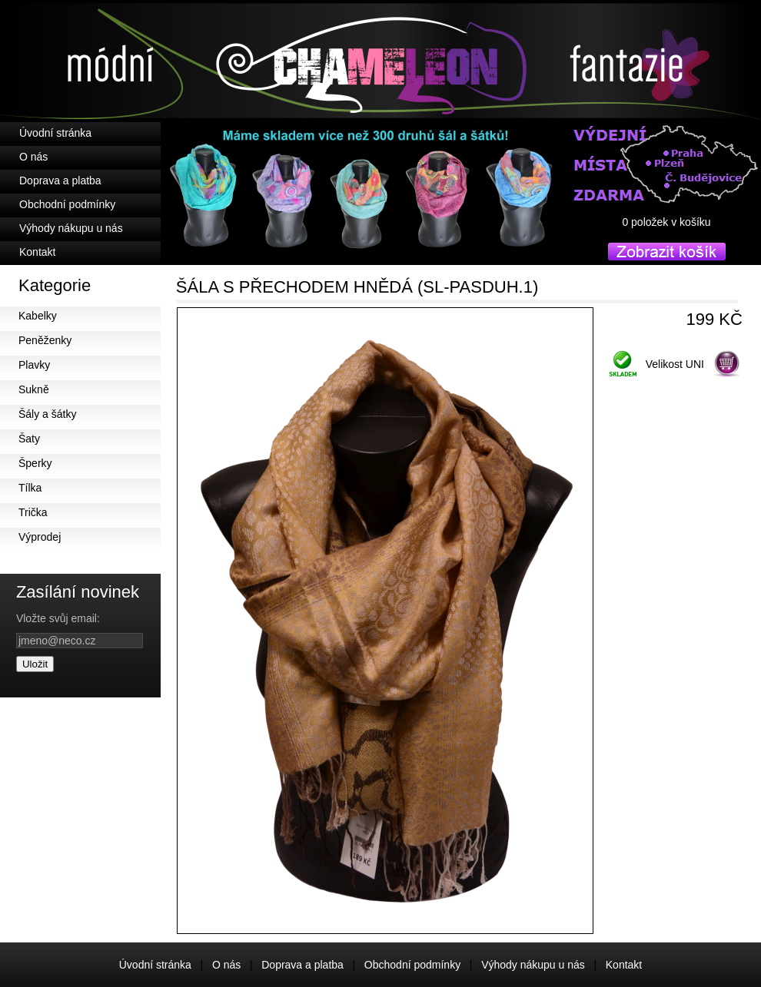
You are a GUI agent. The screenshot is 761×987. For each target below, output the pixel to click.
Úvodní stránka (55, 133)
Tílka (30, 488)
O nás (33, 157)
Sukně (33, 389)
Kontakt (37, 252)
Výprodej (39, 537)
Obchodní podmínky (67, 204)
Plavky (34, 365)
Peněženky (44, 340)
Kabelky (37, 316)
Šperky (35, 463)
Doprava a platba (60, 180)
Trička (33, 512)
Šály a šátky (47, 414)
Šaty (29, 438)
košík (666, 236)
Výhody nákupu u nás (71, 228)
